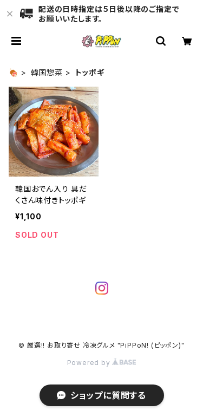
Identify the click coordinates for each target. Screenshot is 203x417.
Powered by (101, 363)
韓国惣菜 (47, 72)
